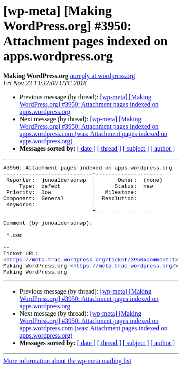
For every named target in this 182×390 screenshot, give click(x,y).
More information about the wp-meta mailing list (67, 382)
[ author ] (163, 148)
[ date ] (86, 148)
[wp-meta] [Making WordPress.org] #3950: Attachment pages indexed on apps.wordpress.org (89, 104)
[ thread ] (109, 148)
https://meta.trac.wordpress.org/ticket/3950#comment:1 (91, 279)
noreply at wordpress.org (102, 75)
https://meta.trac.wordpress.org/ (124, 286)
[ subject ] (136, 148)
